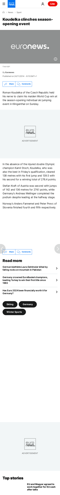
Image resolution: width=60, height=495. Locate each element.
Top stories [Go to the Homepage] (13, 478)
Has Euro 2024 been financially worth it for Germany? (25, 292)
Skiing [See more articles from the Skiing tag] (10, 304)
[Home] (3, 12)
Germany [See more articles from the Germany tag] (28, 304)
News (10, 12)
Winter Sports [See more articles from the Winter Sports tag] (14, 311)
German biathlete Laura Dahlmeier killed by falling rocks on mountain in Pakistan (25, 268)
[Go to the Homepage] (11, 4)
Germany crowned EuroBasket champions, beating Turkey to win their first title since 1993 (25, 280)
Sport (19, 12)
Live (52, 3)
